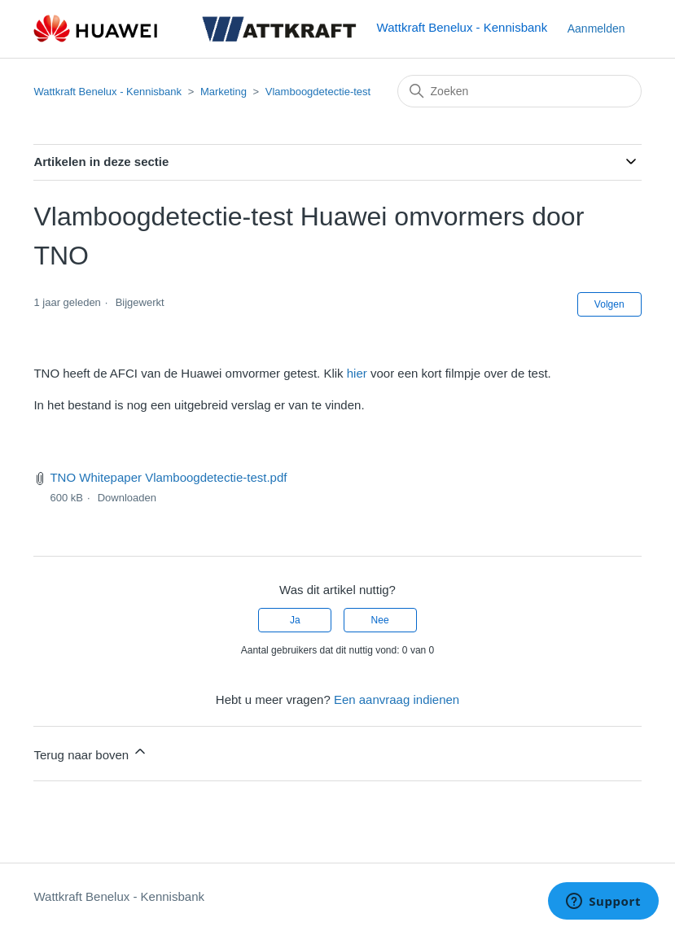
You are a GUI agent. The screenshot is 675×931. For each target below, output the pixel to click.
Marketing (223, 91)
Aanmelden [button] (596, 28)
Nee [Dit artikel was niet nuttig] (380, 620)
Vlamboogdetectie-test (317, 91)
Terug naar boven (90, 752)
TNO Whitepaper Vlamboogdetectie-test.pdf (168, 477)
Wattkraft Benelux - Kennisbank (107, 91)
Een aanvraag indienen (396, 699)
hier (357, 373)
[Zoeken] (519, 91)
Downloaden (127, 498)
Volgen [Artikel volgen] (609, 304)
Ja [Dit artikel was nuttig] (295, 620)
